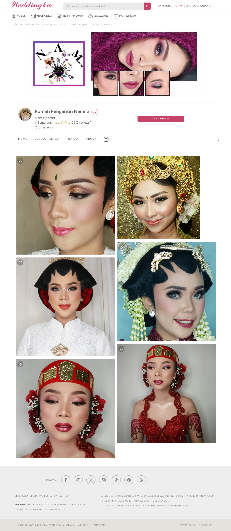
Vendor (18, 16)
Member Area (21, 496)
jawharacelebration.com (71, 504)
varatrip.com (40, 509)
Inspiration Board (70, 16)
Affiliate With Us (59, 496)
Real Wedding (98, 16)
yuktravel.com (22, 509)
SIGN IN (178, 5)
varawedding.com (46, 504)
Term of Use (205, 525)
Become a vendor (39, 496)
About (91, 138)
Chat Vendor (160, 118)
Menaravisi (68, 525)
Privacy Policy (187, 525)
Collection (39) (47, 138)
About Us (83, 525)
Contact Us (98, 525)
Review (73, 138)
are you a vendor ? (198, 5)
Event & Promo (125, 16)
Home (22, 138)
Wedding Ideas (41, 16)
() (73, 122)
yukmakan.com (57, 509)
